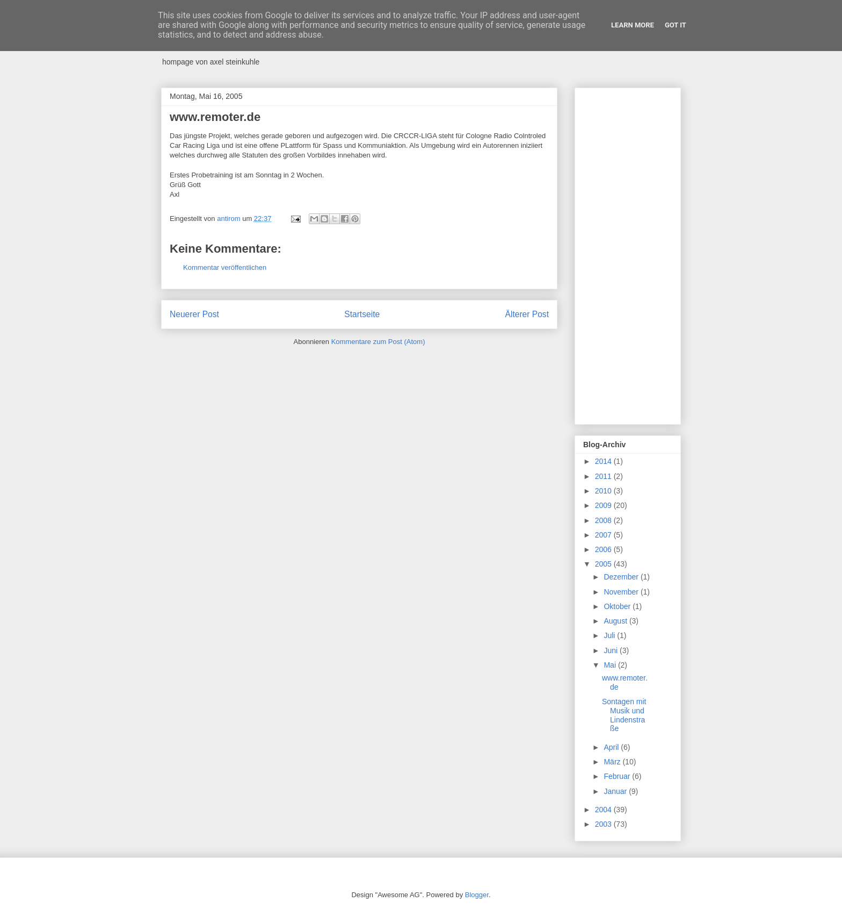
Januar (616, 791)
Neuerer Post (194, 314)
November (622, 592)
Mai (611, 665)
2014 (604, 461)
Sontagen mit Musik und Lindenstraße (624, 715)
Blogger (477, 895)
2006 (604, 549)
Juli (610, 635)
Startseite (362, 314)
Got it (675, 25)
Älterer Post (527, 314)
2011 (604, 476)
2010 (604, 490)
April (612, 747)
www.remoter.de (215, 117)
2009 (604, 505)
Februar (618, 776)
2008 (604, 520)
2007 (604, 535)
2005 (604, 564)
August (616, 621)
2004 (604, 809)
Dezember (622, 576)
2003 (604, 824)
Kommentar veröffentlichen (224, 267)
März (613, 761)
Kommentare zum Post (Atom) (378, 342)
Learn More (632, 25)
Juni (612, 650)
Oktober (618, 606)
